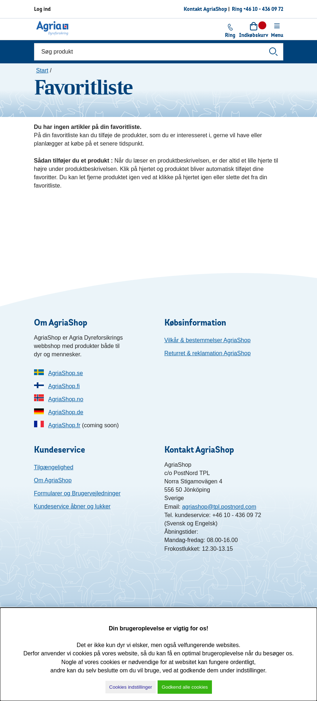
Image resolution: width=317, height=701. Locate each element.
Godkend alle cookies (185, 687)
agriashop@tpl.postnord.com (219, 507)
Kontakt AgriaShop (205, 8)
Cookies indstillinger (130, 687)
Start (42, 70)
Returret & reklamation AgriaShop (207, 353)
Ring (237, 8)
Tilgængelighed (54, 467)
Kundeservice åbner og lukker (72, 506)
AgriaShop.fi (64, 386)
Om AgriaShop (53, 480)
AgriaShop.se (65, 373)
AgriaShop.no (65, 399)
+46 (263, 8)
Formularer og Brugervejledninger (77, 493)
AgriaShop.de (65, 412)
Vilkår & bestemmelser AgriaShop (207, 340)
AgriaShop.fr (64, 425)
